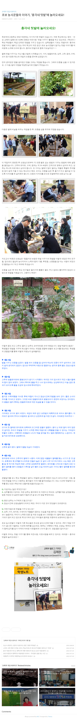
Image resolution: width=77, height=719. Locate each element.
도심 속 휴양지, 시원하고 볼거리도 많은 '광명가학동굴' (19, 645)
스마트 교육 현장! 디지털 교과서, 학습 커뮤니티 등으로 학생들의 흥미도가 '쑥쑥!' (27, 648)
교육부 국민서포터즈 (9, 12)
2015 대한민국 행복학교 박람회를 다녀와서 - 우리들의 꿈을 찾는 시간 (24, 653)
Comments (6, 712)
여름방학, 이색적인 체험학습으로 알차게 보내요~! (18, 656)
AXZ (38, 716)
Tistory (50, 716)
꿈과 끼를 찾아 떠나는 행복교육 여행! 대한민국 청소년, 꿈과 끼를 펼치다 (24, 651)
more (73, 665)
